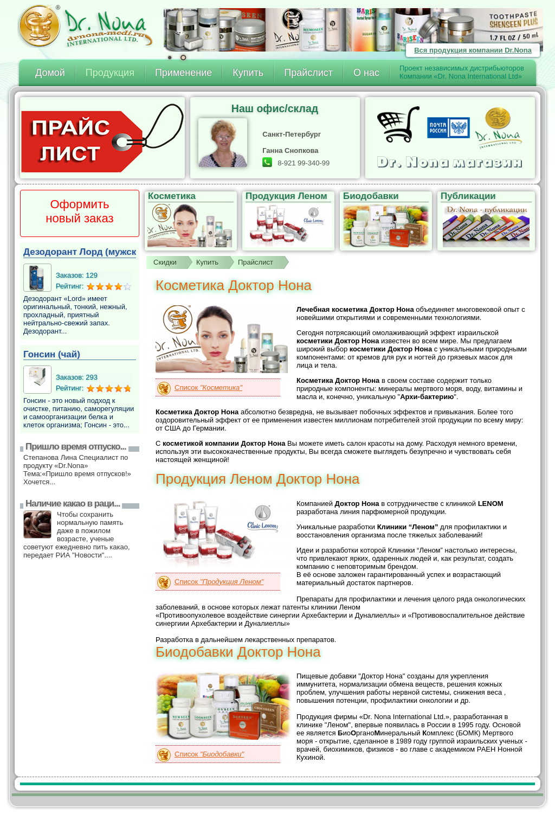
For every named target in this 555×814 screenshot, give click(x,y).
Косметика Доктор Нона (234, 285)
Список (208, 387)
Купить (248, 72)
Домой (50, 72)
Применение (183, 72)
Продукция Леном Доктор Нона (258, 479)
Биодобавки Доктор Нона (238, 652)
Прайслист (308, 72)
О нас (366, 72)
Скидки (165, 262)
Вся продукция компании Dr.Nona (473, 50)
